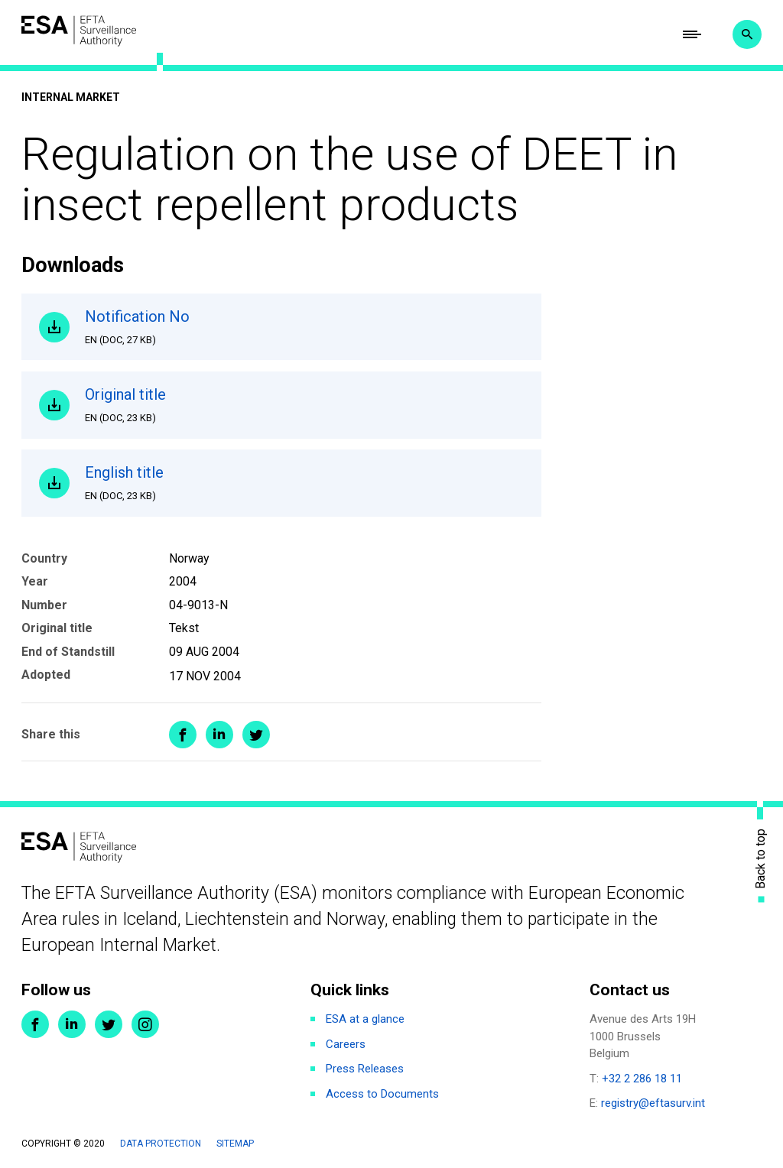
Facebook (35, 1024)
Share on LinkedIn (219, 734)
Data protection (160, 1143)
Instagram (145, 1024)
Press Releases (365, 1069)
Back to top (761, 858)
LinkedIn (72, 1024)
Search (747, 34)
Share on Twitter (256, 734)
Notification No (305, 327)
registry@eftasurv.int (653, 1103)
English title (305, 483)
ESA (78, 31)
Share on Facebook (183, 734)
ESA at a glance (365, 1019)
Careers (346, 1044)
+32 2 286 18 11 (642, 1078)
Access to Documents (382, 1094)
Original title (305, 405)
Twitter (108, 1024)
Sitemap (235, 1143)
